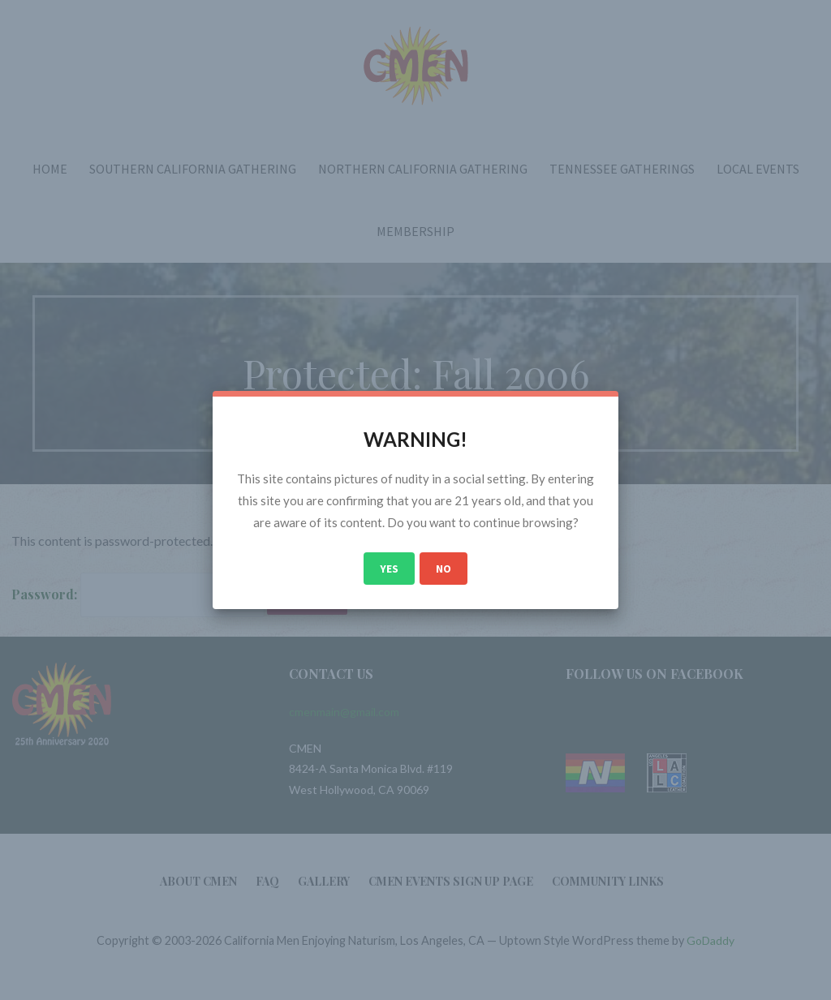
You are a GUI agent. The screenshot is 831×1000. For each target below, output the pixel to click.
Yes (389, 568)
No (443, 568)
